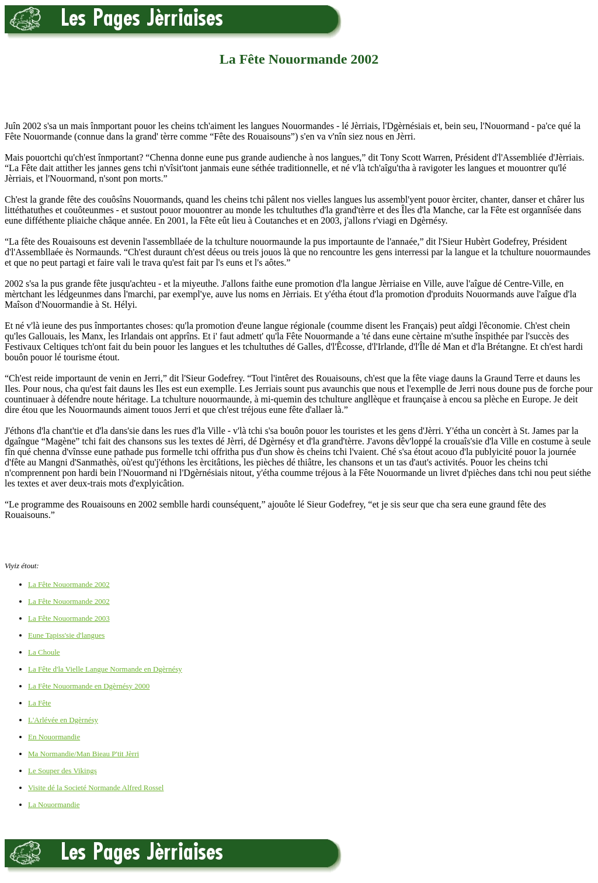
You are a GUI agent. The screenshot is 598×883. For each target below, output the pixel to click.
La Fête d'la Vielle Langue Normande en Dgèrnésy (105, 669)
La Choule (44, 652)
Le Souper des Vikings (62, 770)
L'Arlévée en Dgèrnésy (63, 719)
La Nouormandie (53, 804)
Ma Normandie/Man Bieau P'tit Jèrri (83, 753)
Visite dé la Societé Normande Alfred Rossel (96, 787)
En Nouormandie (54, 736)
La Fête (39, 702)
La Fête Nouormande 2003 (69, 618)
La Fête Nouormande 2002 (69, 584)
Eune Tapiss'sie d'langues (66, 635)
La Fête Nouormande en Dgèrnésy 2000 (89, 686)
